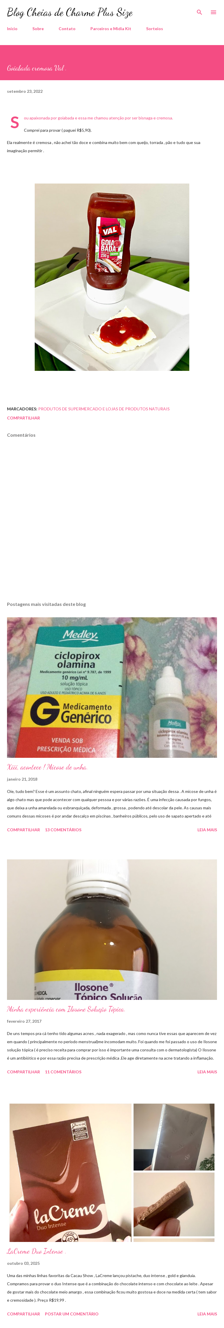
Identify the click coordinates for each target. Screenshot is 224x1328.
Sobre (38, 28)
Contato (67, 28)
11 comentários (63, 1071)
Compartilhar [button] (23, 417)
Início (12, 28)
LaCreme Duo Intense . (36, 1251)
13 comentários (63, 829)
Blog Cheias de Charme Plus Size (69, 12)
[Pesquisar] (199, 10)
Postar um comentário (72, 1313)
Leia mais (207, 829)
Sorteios (154, 28)
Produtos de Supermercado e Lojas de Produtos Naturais (104, 408)
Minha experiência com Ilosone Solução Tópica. (66, 1009)
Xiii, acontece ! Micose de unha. (47, 767)
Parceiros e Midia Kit (110, 28)
